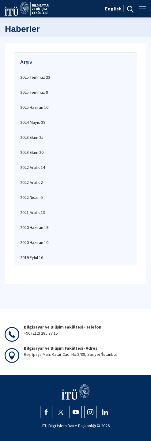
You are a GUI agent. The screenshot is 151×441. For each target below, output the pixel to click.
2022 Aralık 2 (31, 182)
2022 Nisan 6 (31, 197)
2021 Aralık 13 (32, 212)
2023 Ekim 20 (31, 152)
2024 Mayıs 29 (32, 122)
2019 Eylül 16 (31, 257)
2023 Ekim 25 (31, 137)
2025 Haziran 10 (34, 107)
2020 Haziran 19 (34, 227)
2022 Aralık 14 (32, 167)
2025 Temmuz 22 (35, 77)
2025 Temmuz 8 (34, 92)
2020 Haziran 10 (34, 242)
